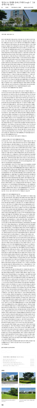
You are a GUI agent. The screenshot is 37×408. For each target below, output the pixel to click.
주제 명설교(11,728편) (16, 7)
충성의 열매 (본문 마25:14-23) (8, 360)
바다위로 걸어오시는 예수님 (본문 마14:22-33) (11, 362)
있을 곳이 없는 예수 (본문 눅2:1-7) (9, 359)
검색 (32, 3)
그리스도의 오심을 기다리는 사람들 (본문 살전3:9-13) (13, 364)
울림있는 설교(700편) (28, 7)
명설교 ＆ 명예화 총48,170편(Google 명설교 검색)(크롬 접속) (18, 3)
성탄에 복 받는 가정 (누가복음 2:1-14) (10, 365)
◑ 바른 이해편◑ (6, 357)
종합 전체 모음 (13, 357)
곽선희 (6, 7)
